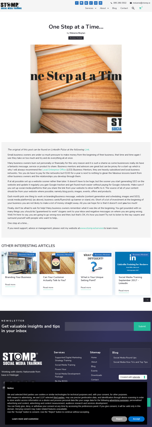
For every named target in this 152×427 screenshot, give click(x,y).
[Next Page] (147, 300)
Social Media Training (65, 364)
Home (94, 357)
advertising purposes (119, 400)
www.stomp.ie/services (92, 228)
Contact (124, 8)
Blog (114, 8)
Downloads (96, 375)
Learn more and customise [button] (25, 419)
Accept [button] (136, 419)
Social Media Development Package (67, 375)
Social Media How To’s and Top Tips (131, 362)
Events (94, 370)
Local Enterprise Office (54, 169)
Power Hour (60, 369)
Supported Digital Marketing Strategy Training (68, 359)
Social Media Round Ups (125, 357)
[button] (90, 8)
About (94, 362)
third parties (59, 397)
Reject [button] (119, 419)
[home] (11, 6)
